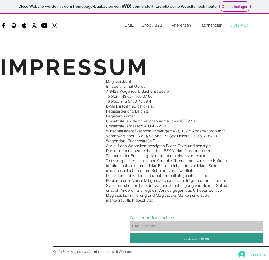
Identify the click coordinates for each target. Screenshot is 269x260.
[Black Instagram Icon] (54, 25)
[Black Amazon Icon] (34, 25)
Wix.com (125, 252)
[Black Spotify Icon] (14, 25)
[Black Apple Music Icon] (24, 25)
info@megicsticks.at (136, 106)
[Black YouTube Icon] (44, 25)
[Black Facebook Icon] (3, 25)
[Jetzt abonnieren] (196, 238)
